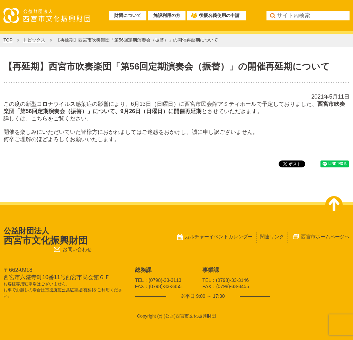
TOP (7, 40)
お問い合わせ (77, 249)
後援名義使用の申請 (219, 15)
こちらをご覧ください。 (61, 118)
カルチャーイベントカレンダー (219, 236)
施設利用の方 (166, 15)
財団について (127, 15)
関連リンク (272, 236)
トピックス (34, 40)
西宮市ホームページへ (325, 236)
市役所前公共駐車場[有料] (69, 289)
